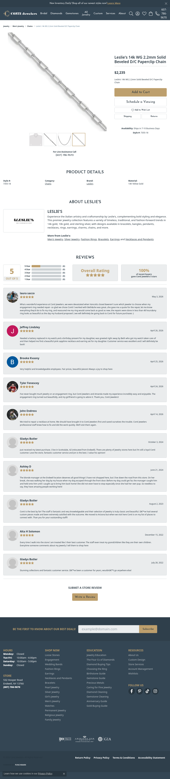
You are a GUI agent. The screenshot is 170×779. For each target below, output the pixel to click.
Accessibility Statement (151, 757)
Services (110, 13)
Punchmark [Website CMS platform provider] (20, 765)
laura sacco (27, 293)
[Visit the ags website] (84, 739)
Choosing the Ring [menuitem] (97, 668)
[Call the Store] (11, 687)
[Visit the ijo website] (65, 739)
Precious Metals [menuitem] (95, 682)
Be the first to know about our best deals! (44, 629)
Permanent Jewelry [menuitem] (55, 710)
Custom (98, 13)
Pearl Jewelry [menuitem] (52, 687)
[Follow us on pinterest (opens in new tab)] (139, 691)
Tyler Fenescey (29, 383)
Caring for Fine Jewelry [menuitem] (99, 687)
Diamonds (56, 13)
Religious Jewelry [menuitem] (54, 715)
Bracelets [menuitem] (50, 682)
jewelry (6, 26)
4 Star (27, 269)
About (122, 13)
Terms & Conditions (124, 757)
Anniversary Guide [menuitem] (97, 701)
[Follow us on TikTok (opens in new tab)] (147, 691)
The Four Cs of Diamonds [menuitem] (101, 659)
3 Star (27, 272)
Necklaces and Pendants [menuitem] (58, 678)
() (64, 266)
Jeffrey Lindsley (30, 327)
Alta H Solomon (30, 531)
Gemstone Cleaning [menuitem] (98, 696)
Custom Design (136, 659)
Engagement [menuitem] (52, 659)
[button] (131, 13)
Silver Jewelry (72, 239)
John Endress (28, 411)
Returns (154, 116)
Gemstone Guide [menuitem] (96, 678)
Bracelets (103, 239)
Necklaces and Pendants (139, 239)
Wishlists (133, 673)
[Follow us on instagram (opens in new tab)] (155, 691)
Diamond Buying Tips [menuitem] (98, 664)
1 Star (27, 279)
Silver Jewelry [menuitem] (52, 692)
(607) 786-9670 (65, 155)
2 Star (27, 276)
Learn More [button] (114, 3)
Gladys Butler (28, 438)
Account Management (140, 668)
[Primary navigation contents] (83, 13)
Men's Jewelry (18, 26)
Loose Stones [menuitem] (52, 655)
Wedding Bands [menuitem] (53, 664)
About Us (133, 655)
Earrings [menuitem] (49, 673)
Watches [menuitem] (49, 705)
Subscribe (148, 629)
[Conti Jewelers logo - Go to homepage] (20, 13)
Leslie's (90, 183)
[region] (57, 81)
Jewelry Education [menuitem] (96, 655)
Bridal (43, 13)
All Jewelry (86, 13)
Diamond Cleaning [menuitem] (97, 692)
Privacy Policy (101, 757)
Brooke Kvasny (29, 358)
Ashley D (25, 466)
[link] (161, 13)
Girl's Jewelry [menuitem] (52, 696)
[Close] (166, 3)
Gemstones (72, 13)
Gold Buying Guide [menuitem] (97, 705)
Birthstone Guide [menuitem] (96, 673)
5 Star (27, 266)
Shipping (128, 116)
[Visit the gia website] (104, 739)
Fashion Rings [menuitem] (53, 668)
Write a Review (85, 597)
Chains (30, 26)
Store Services (136, 664)
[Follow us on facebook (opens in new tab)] (131, 691)
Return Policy (82, 757)
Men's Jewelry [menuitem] (52, 701)
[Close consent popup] (64, 774)
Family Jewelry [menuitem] (53, 719)
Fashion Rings (89, 239)
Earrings (115, 239)
